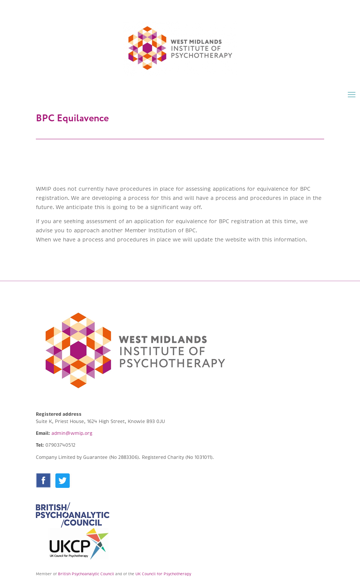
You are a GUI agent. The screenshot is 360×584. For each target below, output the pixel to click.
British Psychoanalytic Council (86, 573)
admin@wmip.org (71, 433)
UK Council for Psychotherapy (163, 573)
